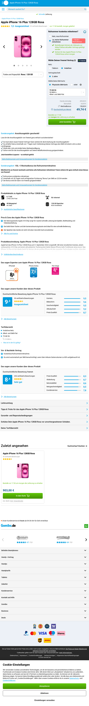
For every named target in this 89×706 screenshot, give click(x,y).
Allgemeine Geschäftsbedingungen (68, 655)
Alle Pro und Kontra (9, 233)
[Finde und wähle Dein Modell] (46, 9)
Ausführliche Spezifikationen (12, 209)
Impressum (23, 655)
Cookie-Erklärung (9, 680)
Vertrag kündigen (49, 655)
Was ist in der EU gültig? (11, 343)
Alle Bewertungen (8, 319)
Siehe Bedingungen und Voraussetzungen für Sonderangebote (24, 159)
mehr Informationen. (65, 653)
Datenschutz (14, 655)
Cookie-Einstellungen (35, 655)
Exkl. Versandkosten (16, 501)
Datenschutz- (74, 678)
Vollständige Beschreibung (12, 254)
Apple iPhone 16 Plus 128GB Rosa (13, 18)
